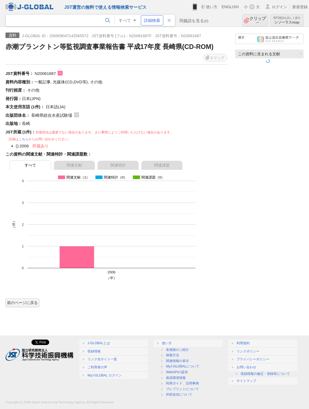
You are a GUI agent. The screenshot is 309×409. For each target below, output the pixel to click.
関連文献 (74, 165)
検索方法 (172, 355)
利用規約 (243, 343)
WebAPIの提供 (177, 372)
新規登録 (300, 7)
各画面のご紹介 (177, 350)
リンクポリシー (248, 351)
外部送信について (179, 394)
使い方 (211, 7)
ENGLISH (230, 7)
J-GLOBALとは (99, 343)
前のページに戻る (22, 302)
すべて (30, 165)
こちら (23, 139)
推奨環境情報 (176, 378)
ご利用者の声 (97, 367)
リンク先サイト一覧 (102, 359)
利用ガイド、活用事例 (182, 383)
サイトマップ (246, 381)
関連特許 (118, 165)
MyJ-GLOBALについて (182, 366)
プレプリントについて (182, 389)
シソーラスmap (287, 20)
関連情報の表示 (177, 361)
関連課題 (162, 165)
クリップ (257, 20)
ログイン (279, 7)
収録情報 (94, 351)
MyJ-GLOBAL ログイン (105, 375)
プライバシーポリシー (253, 359)
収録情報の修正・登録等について (265, 374)
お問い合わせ (246, 367)
